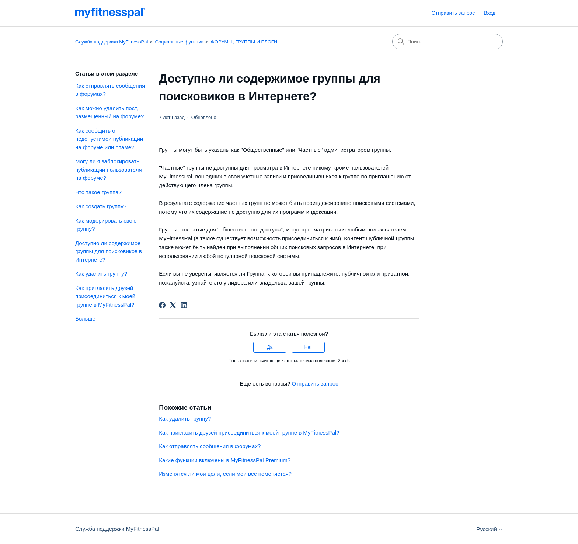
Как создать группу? (100, 206)
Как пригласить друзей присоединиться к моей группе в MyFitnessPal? (105, 296)
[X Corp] (173, 305)
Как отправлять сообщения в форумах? (110, 90)
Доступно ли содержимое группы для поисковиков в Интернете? (108, 251)
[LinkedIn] (184, 305)
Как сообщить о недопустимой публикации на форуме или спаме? (109, 139)
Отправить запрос (453, 13)
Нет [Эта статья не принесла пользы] (308, 347)
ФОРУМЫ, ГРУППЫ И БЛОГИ (244, 42)
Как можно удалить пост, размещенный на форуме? (109, 112)
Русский (489, 529)
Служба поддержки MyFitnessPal (111, 42)
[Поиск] (447, 41)
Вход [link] (489, 13)
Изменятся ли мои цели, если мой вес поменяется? (225, 474)
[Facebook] (162, 305)
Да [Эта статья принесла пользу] (269, 347)
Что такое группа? (98, 192)
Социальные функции (179, 42)
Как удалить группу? (101, 274)
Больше (85, 318)
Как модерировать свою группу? (105, 224)
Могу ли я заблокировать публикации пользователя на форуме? (108, 169)
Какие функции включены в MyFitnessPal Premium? (224, 460)
